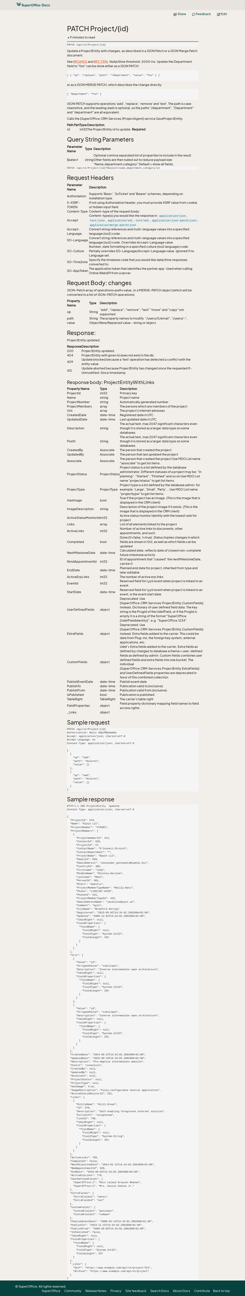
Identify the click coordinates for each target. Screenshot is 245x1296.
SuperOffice (51, 1291)
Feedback (201, 14)
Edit (222, 14)
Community (72, 1291)
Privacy (115, 1291)
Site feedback (135, 1291)
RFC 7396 (101, 62)
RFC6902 (80, 62)
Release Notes (95, 1291)
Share (180, 14)
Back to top (221, 1291)
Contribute (202, 1291)
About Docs (181, 1291)
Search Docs (159, 1291)
